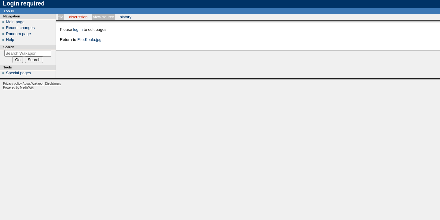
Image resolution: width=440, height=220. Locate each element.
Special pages (18, 73)
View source (103, 17)
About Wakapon (33, 83)
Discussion (78, 17)
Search (8, 47)
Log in (9, 11)
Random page (18, 33)
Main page (15, 22)
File (61, 17)
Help (10, 39)
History (125, 17)
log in (77, 29)
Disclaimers (53, 83)
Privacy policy (12, 83)
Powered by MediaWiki (18, 87)
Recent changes (20, 27)
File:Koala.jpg (89, 39)
